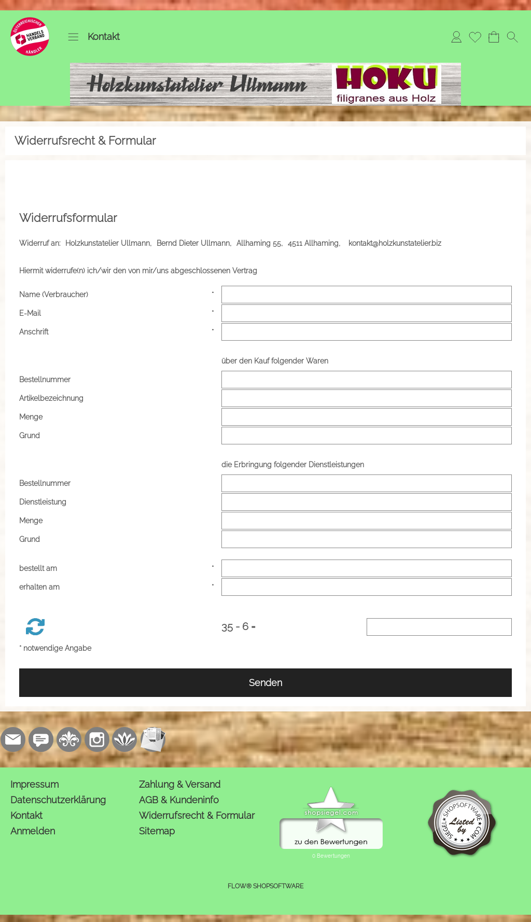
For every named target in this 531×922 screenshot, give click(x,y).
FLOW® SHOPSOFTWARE (265, 886)
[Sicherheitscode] (439, 627)
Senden (265, 682)
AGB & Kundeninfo (179, 799)
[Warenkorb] (493, 37)
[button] (73, 37)
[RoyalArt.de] (69, 739)
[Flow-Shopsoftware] (125, 739)
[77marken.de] (41, 739)
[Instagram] (97, 739)
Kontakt (104, 36)
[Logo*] (29, 21)
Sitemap (157, 831)
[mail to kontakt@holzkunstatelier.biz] (13, 739)
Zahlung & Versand (179, 784)
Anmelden (32, 831)
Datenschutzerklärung (58, 799)
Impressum (34, 784)
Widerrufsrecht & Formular (197, 815)
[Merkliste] (475, 37)
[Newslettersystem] (153, 739)
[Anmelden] (456, 37)
